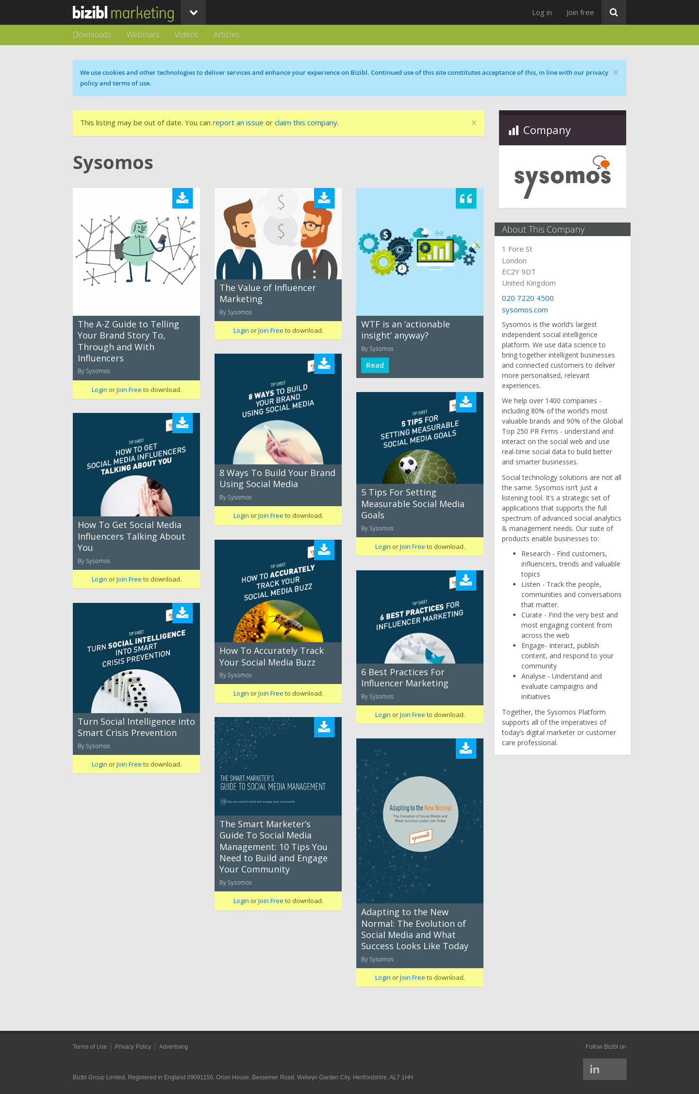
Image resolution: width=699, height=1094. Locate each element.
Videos (186, 34)
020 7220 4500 (532, 298)
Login (99, 389)
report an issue (238, 122)
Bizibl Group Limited (99, 1077)
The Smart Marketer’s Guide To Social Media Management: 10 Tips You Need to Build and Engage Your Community (273, 846)
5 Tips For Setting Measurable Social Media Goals (413, 503)
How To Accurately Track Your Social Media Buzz (271, 656)
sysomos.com (529, 309)
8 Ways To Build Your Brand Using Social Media (277, 478)
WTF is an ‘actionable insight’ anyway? (405, 329)
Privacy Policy (133, 1046)
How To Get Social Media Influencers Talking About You (131, 536)
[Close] (474, 123)
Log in (542, 12)
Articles (226, 34)
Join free (580, 12)
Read (375, 365)
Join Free (129, 389)
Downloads (92, 34)
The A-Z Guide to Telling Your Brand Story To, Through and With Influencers (128, 341)
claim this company (306, 122)
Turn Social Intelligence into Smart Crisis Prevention (136, 727)
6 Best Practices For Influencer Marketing (405, 677)
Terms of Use (90, 1046)
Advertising (173, 1046)
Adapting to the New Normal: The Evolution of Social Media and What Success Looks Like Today (414, 929)
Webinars (143, 34)
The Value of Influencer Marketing (267, 293)
